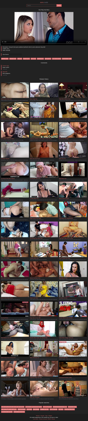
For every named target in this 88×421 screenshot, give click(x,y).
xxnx (44, 2)
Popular (42, 415)
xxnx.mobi (35, 419)
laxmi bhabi (36, 409)
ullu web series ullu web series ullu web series (13, 406)
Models (50, 415)
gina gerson (48, 58)
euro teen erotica (56, 58)
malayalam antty (72, 406)
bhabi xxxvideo (21, 409)
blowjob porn (13, 58)
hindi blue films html (69, 409)
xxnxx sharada (53, 409)
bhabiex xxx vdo (44, 409)
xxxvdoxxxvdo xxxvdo (7, 411)
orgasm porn (26, 58)
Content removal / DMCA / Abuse (47, 419)
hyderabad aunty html (19, 411)
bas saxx (61, 409)
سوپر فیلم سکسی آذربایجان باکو (9, 409)
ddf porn (20, 58)
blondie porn (40, 58)
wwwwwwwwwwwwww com (60, 406)
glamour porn (5, 58)
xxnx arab (29, 409)
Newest (38, 415)
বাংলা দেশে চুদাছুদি (47, 406)
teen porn (33, 58)
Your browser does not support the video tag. (44, 28)
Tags (46, 415)
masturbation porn (66, 58)
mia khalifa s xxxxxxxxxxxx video (34, 406)
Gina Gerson (6, 54)
